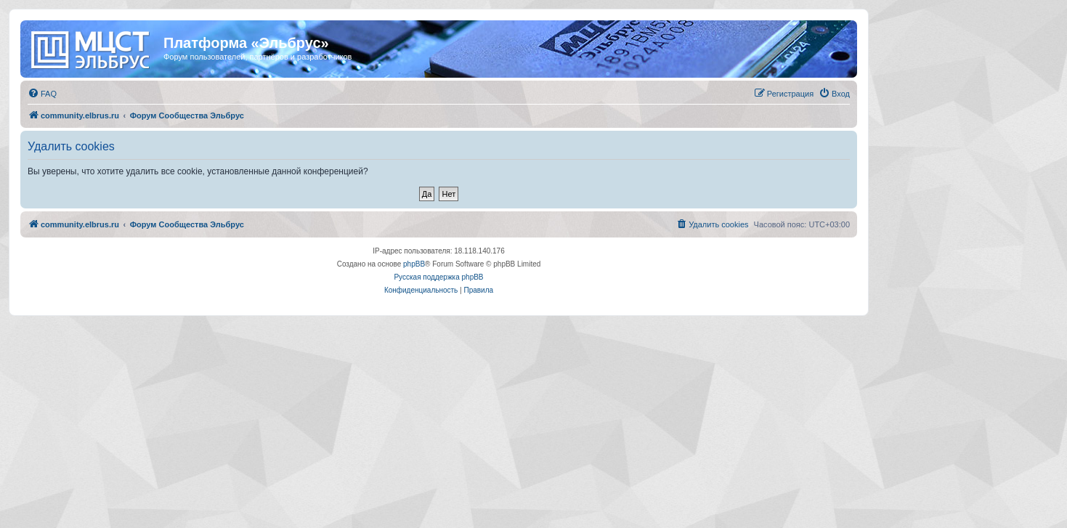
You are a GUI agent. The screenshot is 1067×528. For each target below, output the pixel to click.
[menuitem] (42, 93)
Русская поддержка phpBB (438, 277)
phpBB (414, 264)
